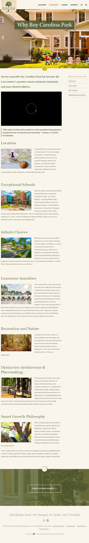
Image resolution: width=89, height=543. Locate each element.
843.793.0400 (71, 515)
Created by (30, 534)
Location (42, 5)
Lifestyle (72, 81)
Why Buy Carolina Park (77, 76)
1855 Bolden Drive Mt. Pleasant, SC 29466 (36, 515)
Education (73, 85)
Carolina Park (8, 7)
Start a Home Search (43, 488)
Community (54, 5)
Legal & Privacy (58, 526)
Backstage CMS (58, 534)
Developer (71, 526)
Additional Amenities (77, 95)
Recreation (73, 90)
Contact (74, 5)
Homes (64, 5)
